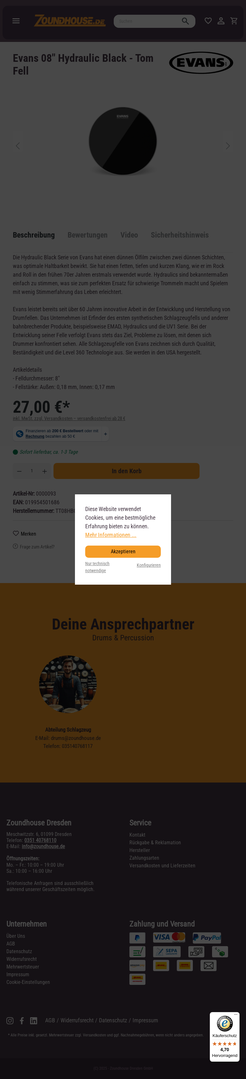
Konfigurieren (149, 565)
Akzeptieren (123, 551)
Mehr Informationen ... (110, 534)
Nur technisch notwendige (97, 567)
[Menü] (236, 1016)
